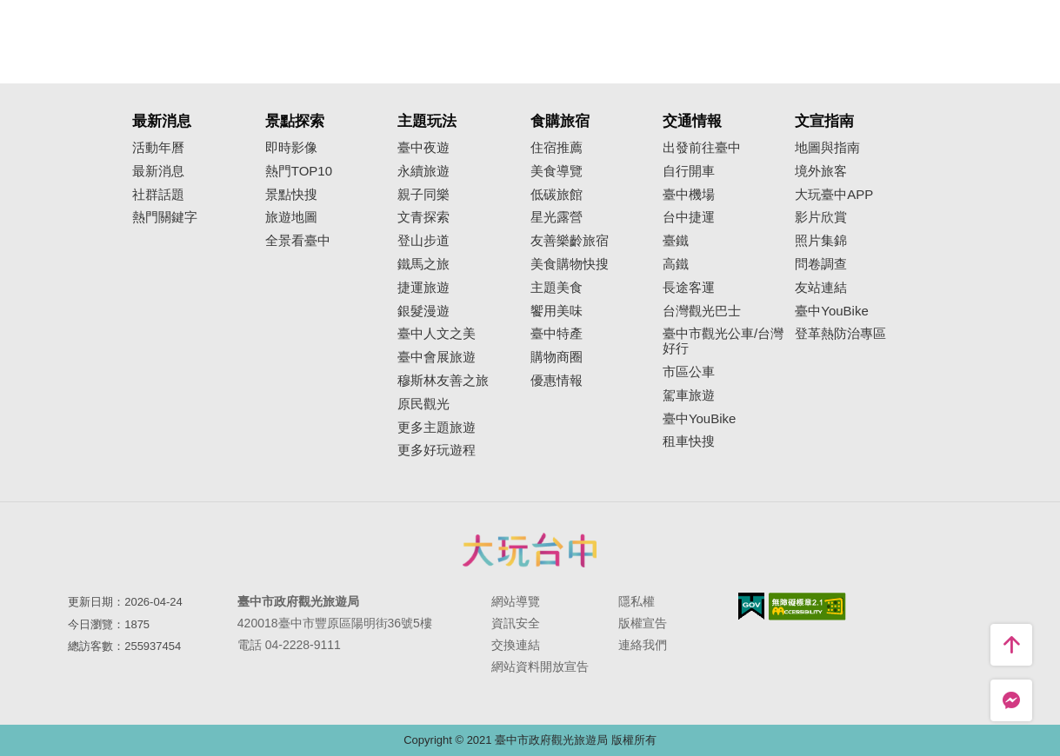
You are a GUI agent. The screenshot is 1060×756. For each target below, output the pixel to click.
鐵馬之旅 (423, 264)
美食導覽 (556, 171)
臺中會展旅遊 (436, 357)
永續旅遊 (423, 171)
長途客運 (689, 288)
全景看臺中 (297, 241)
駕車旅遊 (689, 395)
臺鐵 (676, 241)
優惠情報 (556, 381)
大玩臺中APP (834, 195)
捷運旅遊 (423, 288)
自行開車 (689, 171)
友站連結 (821, 288)
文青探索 (423, 217)
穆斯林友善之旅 (443, 381)
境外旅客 (821, 171)
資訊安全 (515, 623)
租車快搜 (689, 441)
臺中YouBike (700, 419)
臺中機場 (689, 195)
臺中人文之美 (436, 334)
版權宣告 (642, 623)
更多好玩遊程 (436, 450)
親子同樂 (423, 195)
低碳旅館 (556, 195)
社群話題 (158, 195)
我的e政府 (751, 606)
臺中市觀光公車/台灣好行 (723, 341)
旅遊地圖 (291, 217)
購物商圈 (556, 357)
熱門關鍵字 (164, 217)
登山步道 (423, 241)
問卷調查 (821, 264)
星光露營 (556, 217)
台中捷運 (689, 217)
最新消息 (158, 171)
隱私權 (636, 601)
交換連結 (515, 645)
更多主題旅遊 (436, 427)
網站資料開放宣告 (540, 666)
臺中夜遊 (423, 148)
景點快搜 (291, 195)
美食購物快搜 (569, 264)
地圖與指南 (827, 148)
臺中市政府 (530, 550)
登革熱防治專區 (840, 334)
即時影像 (291, 148)
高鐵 (676, 264)
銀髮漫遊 (423, 311)
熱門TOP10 (298, 171)
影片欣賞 (821, 217)
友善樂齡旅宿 (569, 241)
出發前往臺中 (702, 148)
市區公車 (689, 372)
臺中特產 (556, 334)
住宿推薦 (556, 148)
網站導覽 (515, 601)
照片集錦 (821, 241)
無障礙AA (807, 606)
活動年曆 (158, 148)
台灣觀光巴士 (702, 311)
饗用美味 (556, 311)
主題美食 (556, 288)
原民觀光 (423, 404)
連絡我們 (642, 645)
